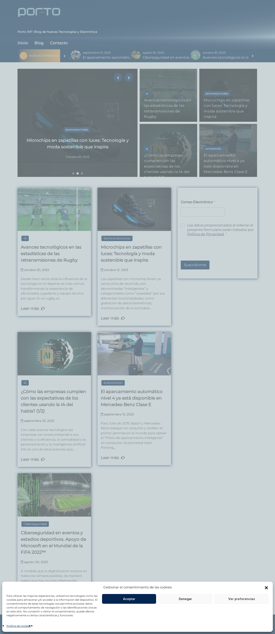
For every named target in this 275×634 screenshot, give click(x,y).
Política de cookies (18, 626)
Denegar (185, 599)
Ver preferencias (241, 599)
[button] (266, 587)
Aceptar (129, 599)
